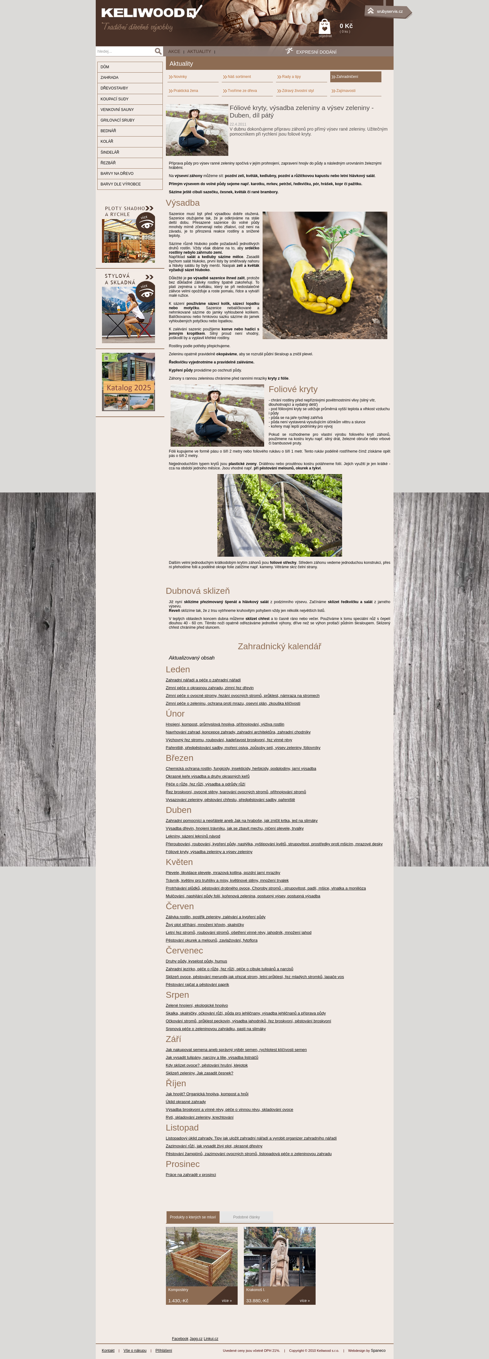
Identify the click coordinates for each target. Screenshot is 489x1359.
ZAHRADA (110, 77)
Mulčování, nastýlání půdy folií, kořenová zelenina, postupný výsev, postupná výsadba (243, 896)
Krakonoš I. (255, 1290)
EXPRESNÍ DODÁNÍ (316, 52)
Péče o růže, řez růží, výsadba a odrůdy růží (205, 784)
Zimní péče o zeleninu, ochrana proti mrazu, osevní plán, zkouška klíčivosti (233, 703)
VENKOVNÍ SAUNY (117, 110)
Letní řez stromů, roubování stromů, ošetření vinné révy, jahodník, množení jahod (239, 932)
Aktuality (199, 51)
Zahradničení (347, 76)
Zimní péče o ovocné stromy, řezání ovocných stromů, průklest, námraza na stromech (243, 695)
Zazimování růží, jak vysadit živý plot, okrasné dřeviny (214, 1146)
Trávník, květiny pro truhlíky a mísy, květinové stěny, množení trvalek (227, 880)
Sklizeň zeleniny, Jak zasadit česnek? (200, 1073)
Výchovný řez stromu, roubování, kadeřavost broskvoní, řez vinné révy (229, 739)
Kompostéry (178, 1290)
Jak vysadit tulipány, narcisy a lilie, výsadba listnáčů (212, 1057)
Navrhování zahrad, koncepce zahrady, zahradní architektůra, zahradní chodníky (238, 732)
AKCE (174, 51)
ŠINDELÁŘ (110, 152)
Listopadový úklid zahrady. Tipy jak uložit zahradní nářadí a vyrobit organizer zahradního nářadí (251, 1138)
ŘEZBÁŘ (108, 163)
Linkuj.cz (211, 1339)
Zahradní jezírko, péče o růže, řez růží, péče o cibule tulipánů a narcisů (229, 969)
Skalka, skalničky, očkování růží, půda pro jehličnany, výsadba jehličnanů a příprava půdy (246, 1013)
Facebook (180, 1339)
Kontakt (108, 1350)
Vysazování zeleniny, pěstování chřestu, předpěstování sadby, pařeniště (230, 799)
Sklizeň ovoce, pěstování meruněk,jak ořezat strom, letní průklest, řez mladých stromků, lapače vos (255, 976)
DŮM (105, 67)
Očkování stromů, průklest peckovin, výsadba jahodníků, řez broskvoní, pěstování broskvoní (248, 1021)
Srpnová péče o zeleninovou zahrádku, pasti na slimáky (216, 1028)
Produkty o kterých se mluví (193, 1217)
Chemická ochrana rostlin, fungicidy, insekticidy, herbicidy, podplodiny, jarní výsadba (241, 768)
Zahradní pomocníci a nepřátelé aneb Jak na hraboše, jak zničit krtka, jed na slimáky (242, 820)
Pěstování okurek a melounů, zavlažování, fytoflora (212, 940)
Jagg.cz (196, 1339)
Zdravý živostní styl (298, 91)
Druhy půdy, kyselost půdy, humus (196, 961)
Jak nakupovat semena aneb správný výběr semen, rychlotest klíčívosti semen (236, 1049)
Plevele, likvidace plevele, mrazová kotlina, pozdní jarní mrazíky (223, 872)
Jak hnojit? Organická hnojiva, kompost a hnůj (207, 1094)
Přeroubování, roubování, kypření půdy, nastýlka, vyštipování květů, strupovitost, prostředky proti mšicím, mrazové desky (274, 844)
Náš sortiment (239, 76)
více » (227, 1301)
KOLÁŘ (107, 141)
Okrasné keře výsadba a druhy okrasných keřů (208, 776)
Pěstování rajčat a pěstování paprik (197, 984)
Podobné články (246, 1217)
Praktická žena (186, 91)
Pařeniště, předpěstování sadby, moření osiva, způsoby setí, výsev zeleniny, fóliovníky (243, 747)
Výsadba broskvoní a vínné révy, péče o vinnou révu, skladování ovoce (229, 1109)
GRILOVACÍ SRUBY (118, 120)
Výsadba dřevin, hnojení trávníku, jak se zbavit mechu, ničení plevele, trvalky (235, 828)
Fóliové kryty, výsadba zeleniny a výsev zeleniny (209, 851)
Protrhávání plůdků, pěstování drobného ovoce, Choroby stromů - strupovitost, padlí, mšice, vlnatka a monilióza (266, 888)
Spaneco (378, 1350)
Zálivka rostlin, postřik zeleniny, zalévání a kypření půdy (216, 917)
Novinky (180, 76)
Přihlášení (164, 1350)
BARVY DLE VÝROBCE (121, 184)
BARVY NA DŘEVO (117, 173)
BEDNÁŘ (108, 131)
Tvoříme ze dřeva (242, 91)
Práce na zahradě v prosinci (191, 1174)
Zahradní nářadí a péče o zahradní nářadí (203, 680)
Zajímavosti (346, 91)
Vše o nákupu (134, 1350)
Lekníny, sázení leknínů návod (193, 836)
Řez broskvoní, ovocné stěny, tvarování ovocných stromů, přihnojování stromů (236, 792)
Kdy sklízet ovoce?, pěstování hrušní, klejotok (207, 1065)
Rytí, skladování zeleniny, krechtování (200, 1117)
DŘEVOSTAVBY (114, 88)
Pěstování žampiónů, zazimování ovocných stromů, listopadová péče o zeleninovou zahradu (249, 1153)
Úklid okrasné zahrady (186, 1101)
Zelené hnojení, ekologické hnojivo (197, 1005)
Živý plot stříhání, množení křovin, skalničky (205, 924)
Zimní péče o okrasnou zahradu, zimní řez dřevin (210, 687)
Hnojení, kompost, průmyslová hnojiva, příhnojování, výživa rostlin (225, 724)
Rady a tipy (291, 76)
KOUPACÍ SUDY (115, 99)
